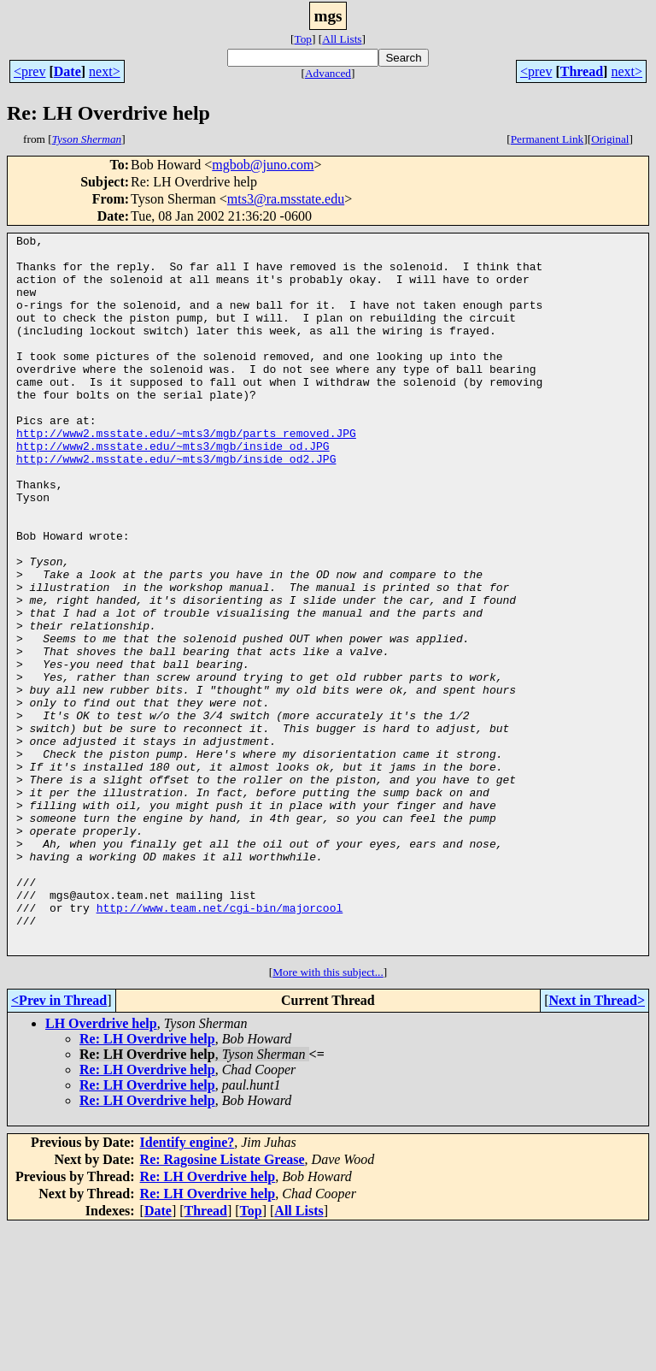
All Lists (341, 39)
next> (104, 71)
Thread (581, 71)
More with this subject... (328, 1115)
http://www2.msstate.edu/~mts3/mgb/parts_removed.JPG (186, 474)
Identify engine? (187, 1286)
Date (67, 71)
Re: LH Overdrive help (147, 1182)
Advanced (328, 73)
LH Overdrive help (101, 1167)
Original (610, 139)
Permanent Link (547, 139)
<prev (29, 71)
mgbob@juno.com (262, 164)
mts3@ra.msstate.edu (285, 199)
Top (303, 39)
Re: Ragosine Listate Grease (222, 1303)
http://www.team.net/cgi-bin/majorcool (220, 1043)
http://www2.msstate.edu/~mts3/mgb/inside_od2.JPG (176, 504)
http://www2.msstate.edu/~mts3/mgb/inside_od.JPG (173, 489)
